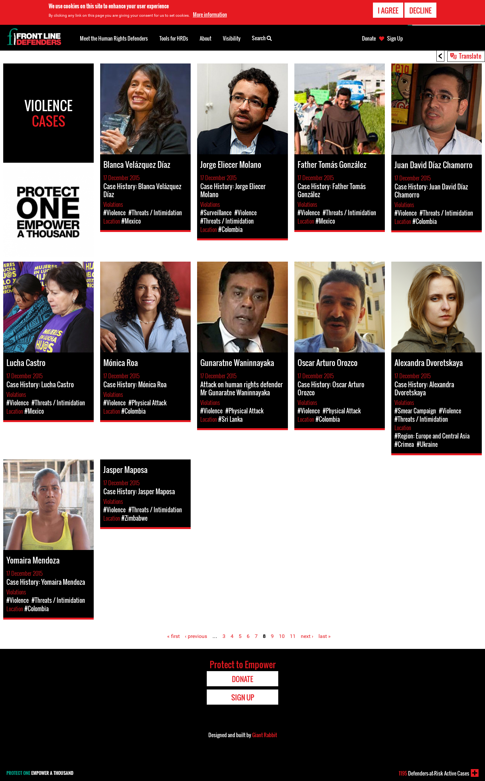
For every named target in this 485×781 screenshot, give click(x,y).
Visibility (232, 38)
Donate (369, 38)
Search (262, 38)
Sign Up (395, 38)
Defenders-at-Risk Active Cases (434, 773)
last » (325, 636)
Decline (420, 10)
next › (307, 636)
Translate (470, 55)
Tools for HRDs (173, 38)
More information (210, 14)
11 (293, 636)
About (205, 38)
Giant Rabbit (264, 735)
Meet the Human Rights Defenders (114, 38)
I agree (388, 10)
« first (173, 636)
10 (282, 636)
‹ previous (196, 636)
